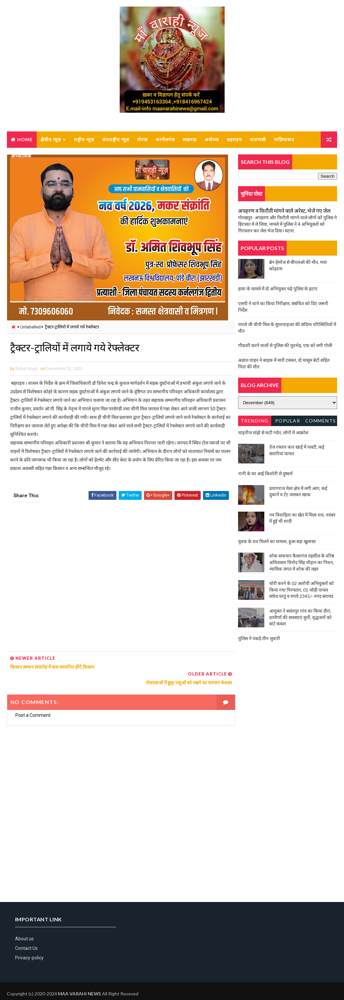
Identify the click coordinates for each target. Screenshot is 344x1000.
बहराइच (234, 139)
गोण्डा (142, 139)
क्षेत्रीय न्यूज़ (51, 139)
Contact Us (26, 932)
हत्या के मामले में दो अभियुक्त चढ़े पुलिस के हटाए (277, 289)
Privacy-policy (29, 942)
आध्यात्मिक (21, 156)
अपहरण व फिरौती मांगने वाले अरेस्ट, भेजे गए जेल (284, 211)
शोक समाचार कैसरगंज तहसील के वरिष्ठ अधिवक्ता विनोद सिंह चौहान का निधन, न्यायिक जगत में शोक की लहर (301, 562)
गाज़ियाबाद (284, 139)
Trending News (255, 422)
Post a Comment (33, 699)
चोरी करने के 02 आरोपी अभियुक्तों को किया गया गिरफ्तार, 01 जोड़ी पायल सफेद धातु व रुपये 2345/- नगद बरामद (301, 590)
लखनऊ (190, 139)
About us (24, 923)
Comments (320, 420)
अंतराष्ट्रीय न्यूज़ (115, 139)
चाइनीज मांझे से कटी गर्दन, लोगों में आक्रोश (273, 432)
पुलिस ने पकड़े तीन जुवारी (259, 638)
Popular (287, 420)
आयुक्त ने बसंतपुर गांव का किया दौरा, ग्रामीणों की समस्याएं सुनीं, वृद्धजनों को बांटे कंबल (300, 617)
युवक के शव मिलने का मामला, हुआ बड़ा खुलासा (277, 541)
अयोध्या (212, 139)
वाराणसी (258, 139)
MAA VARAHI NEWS (79, 978)
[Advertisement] (119, 579)
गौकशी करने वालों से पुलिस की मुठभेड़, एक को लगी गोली (285, 345)
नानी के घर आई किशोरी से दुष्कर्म (265, 474)
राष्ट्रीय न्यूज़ (84, 139)
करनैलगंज (165, 139)
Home (25, 139)
